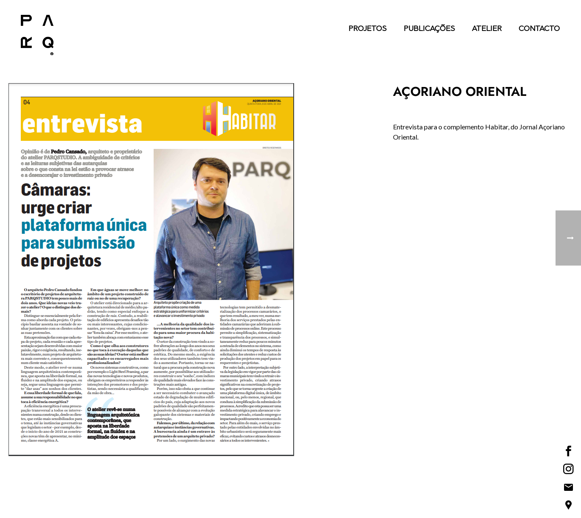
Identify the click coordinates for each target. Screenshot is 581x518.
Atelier (487, 29)
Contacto (539, 29)
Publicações (429, 29)
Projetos (367, 29)
